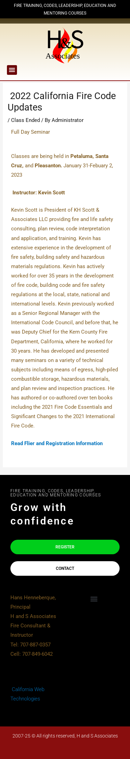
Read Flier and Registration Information (57, 443)
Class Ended (25, 120)
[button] (12, 70)
